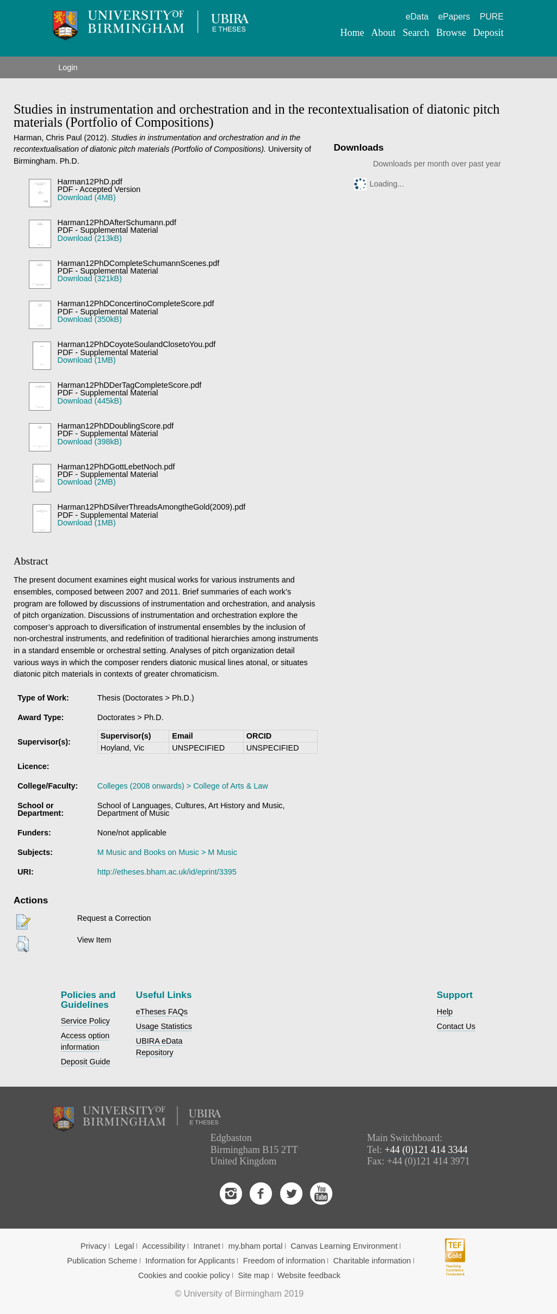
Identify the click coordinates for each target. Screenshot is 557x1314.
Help (445, 1011)
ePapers (454, 16)
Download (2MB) (87, 482)
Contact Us (456, 1026)
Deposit (488, 32)
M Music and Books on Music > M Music (167, 852)
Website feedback (309, 1275)
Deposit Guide (85, 1061)
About (383, 32)
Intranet (207, 1246)
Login (67, 67)
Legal (124, 1246)
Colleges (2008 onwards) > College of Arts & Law (182, 786)
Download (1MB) (87, 360)
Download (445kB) (90, 400)
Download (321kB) (90, 278)
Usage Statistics (164, 1026)
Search (416, 32)
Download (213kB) (90, 238)
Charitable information (372, 1260)
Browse (451, 32)
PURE (492, 16)
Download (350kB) (90, 319)
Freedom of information (284, 1260)
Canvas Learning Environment (344, 1246)
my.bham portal (255, 1246)
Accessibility (163, 1246)
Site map (254, 1275)
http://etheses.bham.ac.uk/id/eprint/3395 (167, 871)
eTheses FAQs (162, 1011)
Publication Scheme (102, 1260)
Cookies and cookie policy (184, 1275)
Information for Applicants (190, 1260)
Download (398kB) (90, 441)
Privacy (94, 1246)
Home (352, 32)
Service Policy (85, 1021)
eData (417, 16)
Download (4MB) (87, 197)
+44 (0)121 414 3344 (426, 1149)
